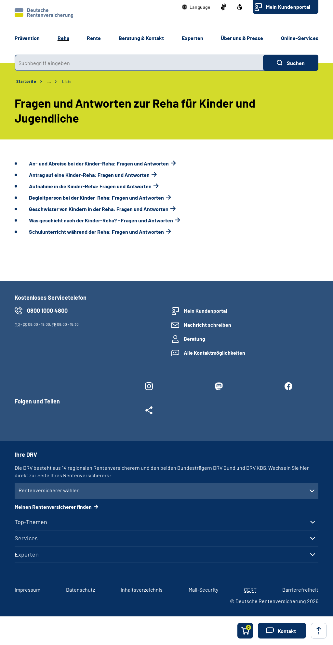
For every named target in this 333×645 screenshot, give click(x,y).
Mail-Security (203, 589)
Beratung (194, 339)
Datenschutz (80, 589)
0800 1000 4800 (47, 310)
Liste (67, 81)
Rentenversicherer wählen (49, 490)
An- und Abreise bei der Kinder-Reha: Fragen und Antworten (99, 163)
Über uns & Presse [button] (242, 38)
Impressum (27, 589)
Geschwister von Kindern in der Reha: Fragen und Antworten (98, 209)
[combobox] (139, 63)
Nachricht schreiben (207, 325)
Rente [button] (94, 38)
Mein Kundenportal (288, 7)
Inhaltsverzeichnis (142, 589)
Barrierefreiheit (300, 589)
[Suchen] (290, 63)
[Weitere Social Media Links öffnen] (149, 411)
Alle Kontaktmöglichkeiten (214, 352)
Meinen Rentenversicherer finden (53, 507)
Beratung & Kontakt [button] (141, 38)
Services (26, 538)
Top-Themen (31, 522)
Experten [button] (192, 38)
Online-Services (299, 38)
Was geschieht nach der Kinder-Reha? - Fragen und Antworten (101, 220)
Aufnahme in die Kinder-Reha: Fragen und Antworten (90, 186)
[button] (196, 7)
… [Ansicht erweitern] (49, 81)
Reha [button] (63, 38)
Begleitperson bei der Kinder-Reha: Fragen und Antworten (96, 197)
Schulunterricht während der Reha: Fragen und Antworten (96, 232)
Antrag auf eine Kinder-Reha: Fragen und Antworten (89, 175)
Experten (27, 554)
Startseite (26, 81)
